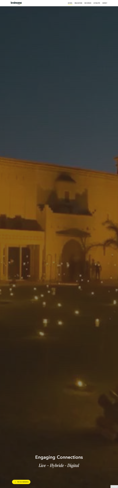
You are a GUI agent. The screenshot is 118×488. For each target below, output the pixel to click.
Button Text (114, 486)
